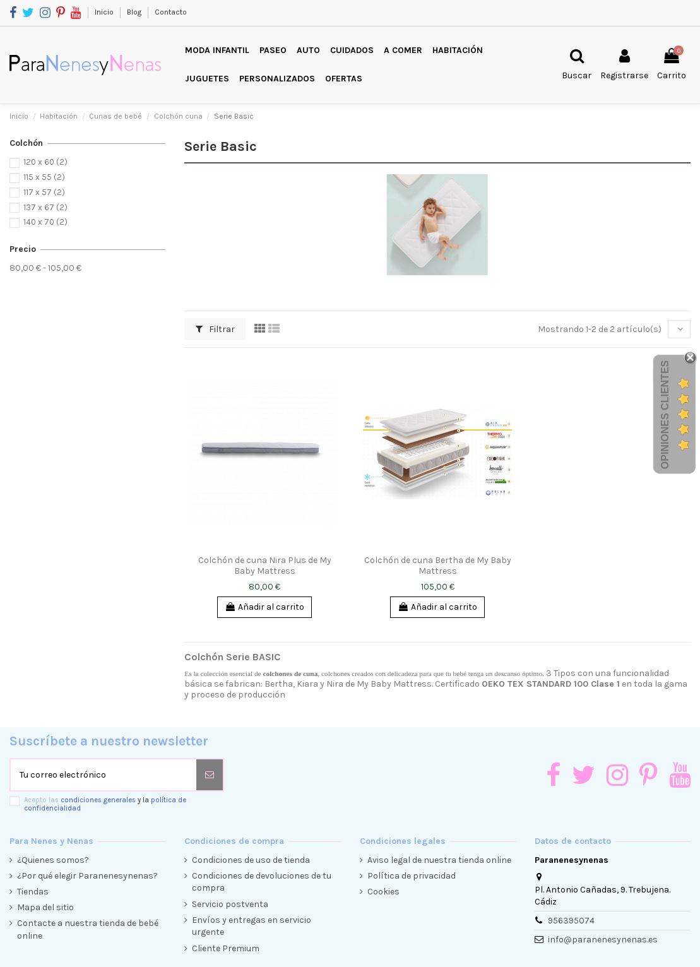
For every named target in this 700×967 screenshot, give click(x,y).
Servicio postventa (230, 904)
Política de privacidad (411, 875)
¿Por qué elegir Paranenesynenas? (87, 875)
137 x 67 (45, 207)
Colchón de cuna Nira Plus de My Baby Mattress (264, 565)
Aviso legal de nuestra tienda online (439, 860)
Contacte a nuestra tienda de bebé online (87, 929)
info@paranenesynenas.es (603, 939)
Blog (135, 12)
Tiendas (33, 891)
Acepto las (105, 804)
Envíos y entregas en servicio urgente (251, 926)
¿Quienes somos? (53, 860)
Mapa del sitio (45, 907)
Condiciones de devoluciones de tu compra (261, 882)
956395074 (571, 920)
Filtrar (215, 329)
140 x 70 (45, 222)
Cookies (383, 891)
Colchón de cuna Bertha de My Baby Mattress (437, 565)
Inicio (105, 12)
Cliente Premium (225, 948)
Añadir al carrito (264, 607)
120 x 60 (45, 162)
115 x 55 (44, 177)
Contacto (171, 12)
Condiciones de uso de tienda (251, 860)
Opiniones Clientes (665, 414)
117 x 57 (44, 192)
